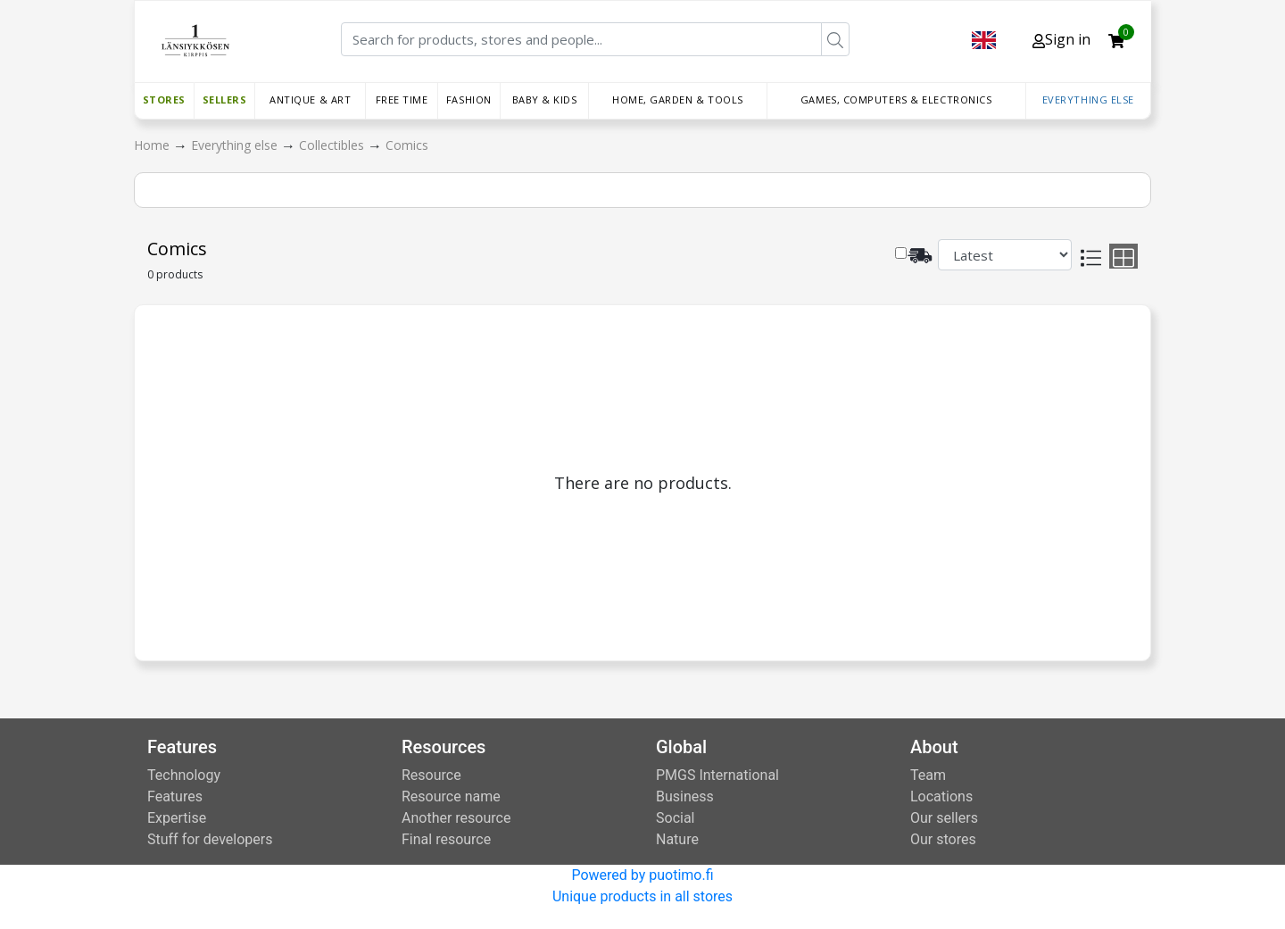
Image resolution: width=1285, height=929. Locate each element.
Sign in (1061, 39)
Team (928, 775)
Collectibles (333, 145)
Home (153, 145)
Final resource (446, 839)
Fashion (469, 99)
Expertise (176, 817)
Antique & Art (310, 99)
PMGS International (717, 775)
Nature (677, 839)
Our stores (943, 839)
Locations (941, 796)
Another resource (456, 817)
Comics (407, 145)
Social (675, 817)
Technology (183, 775)
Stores (164, 99)
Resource (431, 775)
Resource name (451, 796)
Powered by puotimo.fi (642, 875)
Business (685, 796)
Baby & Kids (544, 99)
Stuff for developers (209, 839)
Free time (402, 99)
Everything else (1088, 99)
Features (175, 796)
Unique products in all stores (642, 896)
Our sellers (944, 817)
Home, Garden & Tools (677, 99)
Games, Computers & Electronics (896, 99)
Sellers (225, 99)
